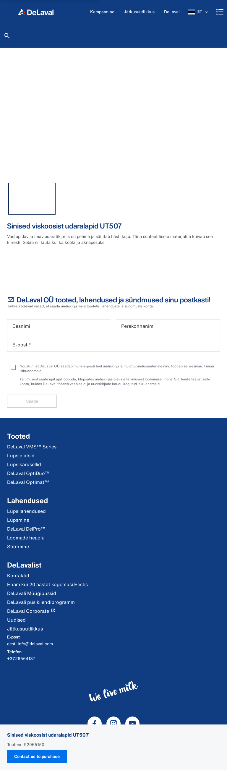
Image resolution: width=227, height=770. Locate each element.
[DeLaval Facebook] (94, 723)
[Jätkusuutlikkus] (139, 12)
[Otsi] (7, 36)
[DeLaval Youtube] (132, 723)
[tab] (32, 199)
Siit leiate (182, 379)
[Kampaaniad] (102, 12)
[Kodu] (36, 12)
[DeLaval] (171, 12)
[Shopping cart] (220, 12)
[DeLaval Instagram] (113, 723)
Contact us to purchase (37, 756)
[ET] (198, 12)
